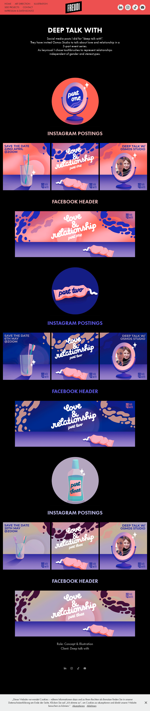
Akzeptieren (78, 705)
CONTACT (28, 7)
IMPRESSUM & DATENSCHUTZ (19, 10)
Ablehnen (91, 705)
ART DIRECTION (22, 3)
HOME (8, 3)
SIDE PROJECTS (12, 7)
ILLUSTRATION (41, 3)
